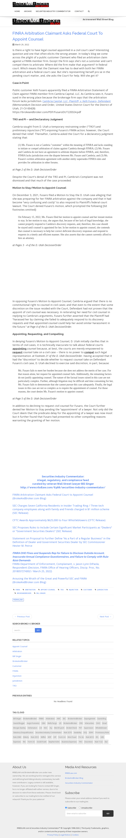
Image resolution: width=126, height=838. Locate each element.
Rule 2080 (17, 737)
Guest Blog (101, 718)
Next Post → (105, 616)
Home (17, 11)
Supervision (88, 728)
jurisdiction (102, 590)
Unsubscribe (85, 807)
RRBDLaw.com (71, 773)
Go (107, 813)
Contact (79, 11)
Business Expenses (69, 742)
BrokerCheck (72, 728)
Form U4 (62, 737)
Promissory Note (102, 732)
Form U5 (31, 742)
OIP (54, 737)
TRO (62, 590)
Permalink (18, 600)
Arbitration (17, 651)
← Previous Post (22, 616)
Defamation (32, 728)
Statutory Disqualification (23, 732)
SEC (64, 718)
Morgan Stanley (19, 728)
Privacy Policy (52, 835)
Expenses (17, 742)
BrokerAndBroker (75, 718)
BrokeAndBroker (24, 593)
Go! (38, 630)
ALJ (51, 728)
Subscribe (70, 807)
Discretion (88, 742)
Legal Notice (65, 835)
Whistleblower (101, 728)
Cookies (75, 835)
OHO (98, 723)
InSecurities (89, 723)
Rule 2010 (35, 737)
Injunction (16, 676)
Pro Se (81, 737)
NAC (45, 728)
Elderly (26, 737)
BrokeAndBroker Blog (74, 778)
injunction (73, 590)
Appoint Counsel (19, 646)
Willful (43, 737)
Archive (28, 11)
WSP (49, 737)
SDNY (91, 732)
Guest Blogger (19, 723)
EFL (97, 737)
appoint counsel (48, 590)
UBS (102, 737)
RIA (24, 742)
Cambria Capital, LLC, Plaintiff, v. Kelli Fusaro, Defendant (77, 101)
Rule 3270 (68, 732)
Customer (87, 590)
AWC (59, 718)
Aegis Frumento (33, 723)
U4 (40, 728)
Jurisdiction (17, 680)
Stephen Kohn (54, 742)
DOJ (85, 732)
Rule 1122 (99, 742)
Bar (106, 742)
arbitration (30, 590)
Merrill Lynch (59, 728)
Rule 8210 (90, 737)
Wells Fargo (52, 723)
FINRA (18, 590)
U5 (60, 723)
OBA (43, 723)
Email (104, 723)
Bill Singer (40, 593)
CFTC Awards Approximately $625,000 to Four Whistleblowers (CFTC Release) (58, 520)
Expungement (89, 718)
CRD (81, 723)
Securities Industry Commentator (53, 11)
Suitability (77, 732)
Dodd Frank (41, 742)
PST (80, 728)
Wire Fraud (72, 737)
